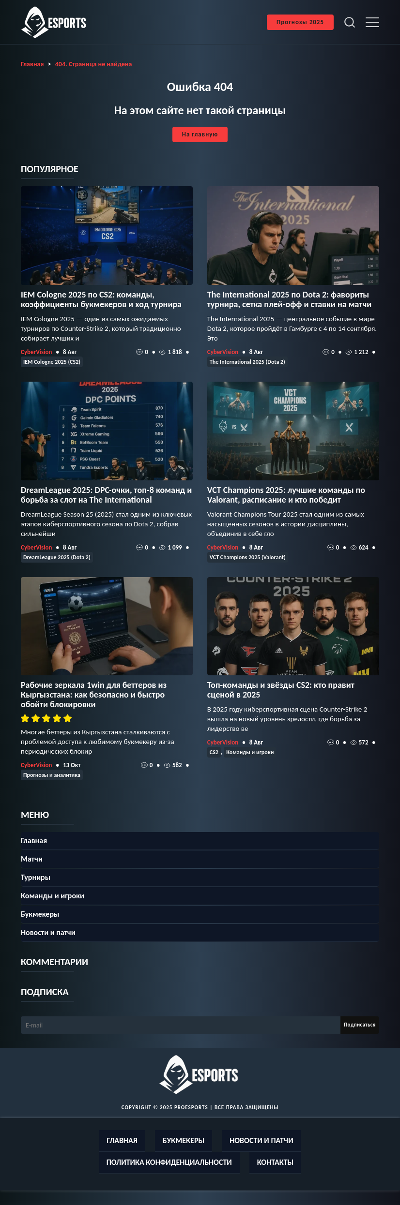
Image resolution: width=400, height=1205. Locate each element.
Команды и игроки (250, 752)
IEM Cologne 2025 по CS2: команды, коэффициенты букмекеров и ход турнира (101, 299)
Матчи (32, 858)
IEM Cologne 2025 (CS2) (51, 361)
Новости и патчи (48, 932)
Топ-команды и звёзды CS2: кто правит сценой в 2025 (280, 690)
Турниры (35, 877)
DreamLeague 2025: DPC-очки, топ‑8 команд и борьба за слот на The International (106, 495)
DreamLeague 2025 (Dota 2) (57, 557)
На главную (200, 134)
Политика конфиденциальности (169, 1162)
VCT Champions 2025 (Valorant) (248, 557)
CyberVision (36, 352)
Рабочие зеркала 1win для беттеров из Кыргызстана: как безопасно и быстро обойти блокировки (94, 695)
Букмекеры (40, 914)
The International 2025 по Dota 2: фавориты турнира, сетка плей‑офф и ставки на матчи (289, 299)
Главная (34, 840)
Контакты (275, 1162)
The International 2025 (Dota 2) (247, 361)
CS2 (214, 752)
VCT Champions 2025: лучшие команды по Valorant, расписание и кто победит (286, 495)
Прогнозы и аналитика (51, 775)
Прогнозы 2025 (300, 22)
